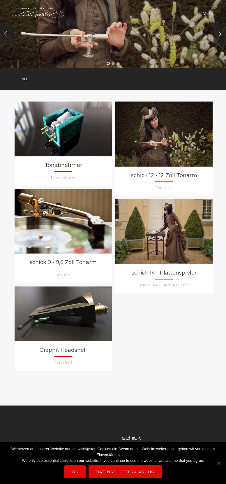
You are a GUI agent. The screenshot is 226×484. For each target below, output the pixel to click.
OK (75, 471)
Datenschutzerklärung (125, 471)
